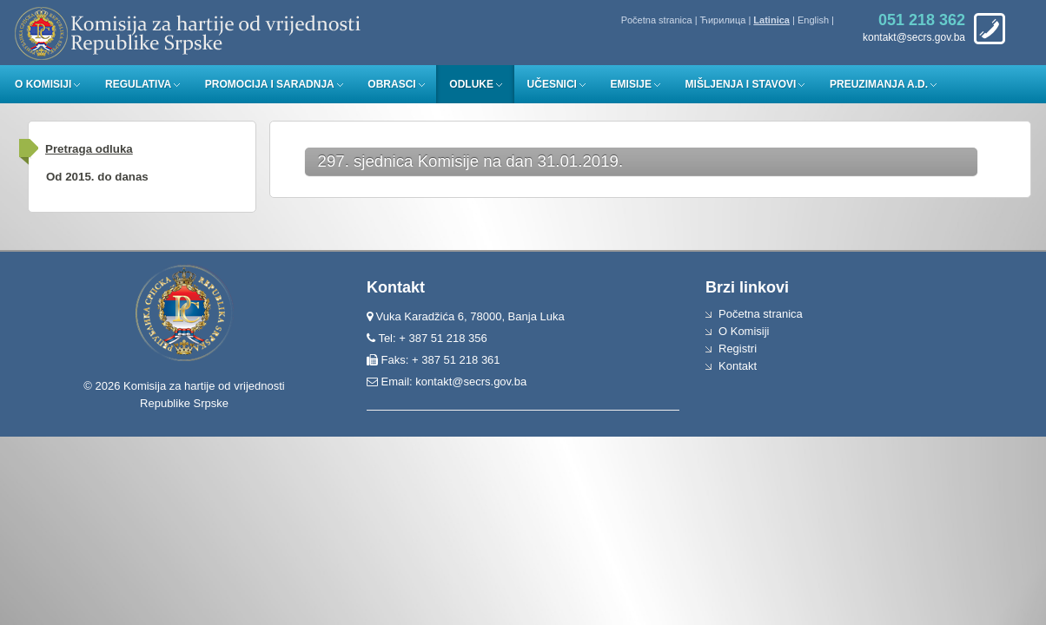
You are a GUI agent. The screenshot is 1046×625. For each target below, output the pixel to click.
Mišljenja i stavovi (741, 84)
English (813, 20)
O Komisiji (43, 84)
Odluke (471, 84)
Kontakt (737, 365)
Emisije (631, 84)
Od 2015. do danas (97, 176)
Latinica (771, 20)
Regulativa (138, 84)
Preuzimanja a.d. (879, 84)
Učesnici (552, 84)
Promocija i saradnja (269, 84)
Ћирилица (723, 20)
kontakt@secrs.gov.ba (470, 381)
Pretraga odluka (89, 148)
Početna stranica (656, 20)
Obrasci (391, 84)
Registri (737, 348)
